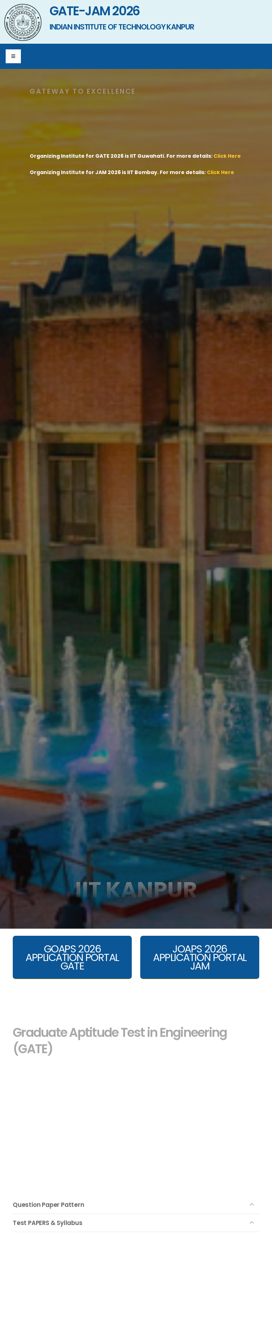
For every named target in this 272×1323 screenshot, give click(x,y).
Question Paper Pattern (48, 1215)
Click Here (227, 156)
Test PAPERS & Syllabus (48, 1233)
